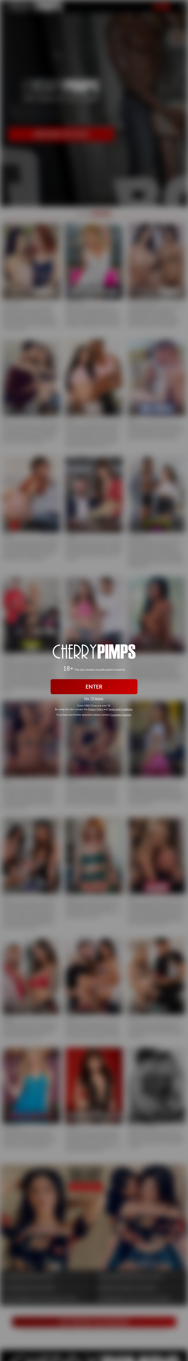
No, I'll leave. (94, 698)
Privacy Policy (95, 709)
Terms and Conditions (120, 709)
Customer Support (120, 714)
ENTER (94, 686)
